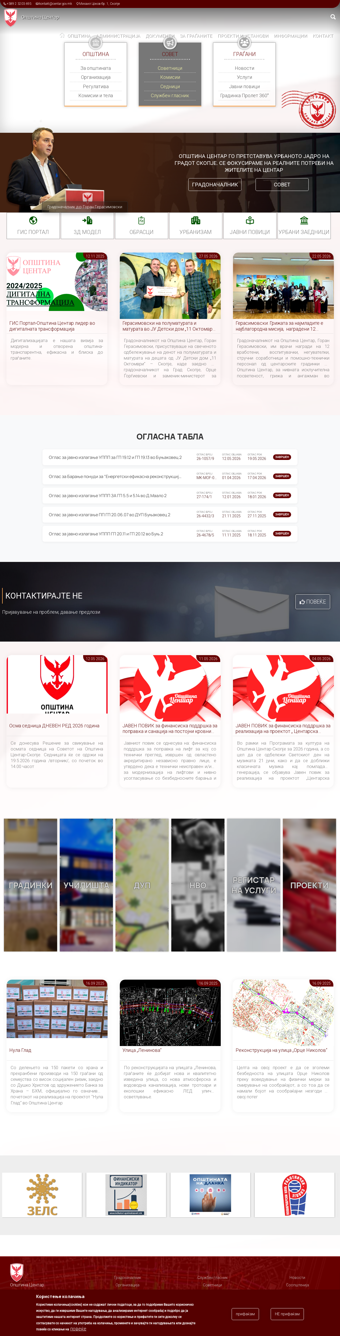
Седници (170, 86)
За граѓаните (196, 36)
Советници (170, 68)
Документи (160, 36)
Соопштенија (297, 1285)
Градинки (31, 885)
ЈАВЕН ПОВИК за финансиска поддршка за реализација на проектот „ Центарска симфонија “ (283, 729)
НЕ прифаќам (287, 1314)
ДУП (142, 885)
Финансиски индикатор (210, 1195)
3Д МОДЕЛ (87, 232)
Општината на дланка (294, 1195)
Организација (95, 77)
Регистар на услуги (253, 885)
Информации (290, 36)
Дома (62, 36)
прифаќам (245, 1314)
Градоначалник (215, 184)
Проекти (309, 885)
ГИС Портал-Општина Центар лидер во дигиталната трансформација (52, 326)
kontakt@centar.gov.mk (55, 4)
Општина (79, 36)
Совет (282, 184)
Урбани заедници (304, 232)
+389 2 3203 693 (19, 4)
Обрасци (142, 232)
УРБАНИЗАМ (196, 232)
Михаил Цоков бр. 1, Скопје (99, 4)
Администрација (118, 36)
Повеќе (316, 602)
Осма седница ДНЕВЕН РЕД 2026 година (54, 725)
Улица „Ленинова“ (142, 1050)
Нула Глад (20, 1050)
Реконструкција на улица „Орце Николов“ (281, 1050)
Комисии (170, 77)
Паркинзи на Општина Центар (42, 1195)
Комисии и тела (95, 95)
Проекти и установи (243, 36)
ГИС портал (33, 232)
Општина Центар (40, 17)
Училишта (86, 885)
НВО (197, 885)
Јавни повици (244, 86)
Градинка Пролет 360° (244, 95)
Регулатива (96, 86)
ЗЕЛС (126, 1195)
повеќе (78, 1328)
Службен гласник (170, 95)
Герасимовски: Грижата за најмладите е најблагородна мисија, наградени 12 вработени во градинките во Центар (279, 326)
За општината (95, 68)
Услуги (244, 77)
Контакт (323, 36)
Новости (244, 68)
